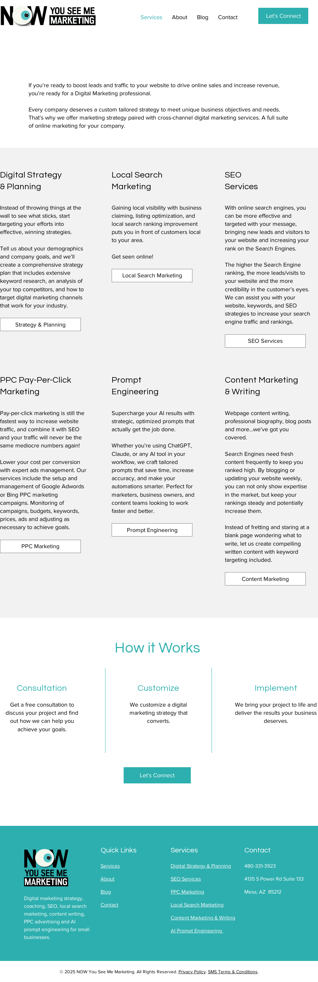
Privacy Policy (192, 971)
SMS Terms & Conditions (233, 971)
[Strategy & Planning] (40, 324)
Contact (109, 904)
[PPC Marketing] (40, 546)
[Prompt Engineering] (152, 530)
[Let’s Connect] (283, 16)
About (108, 879)
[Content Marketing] (265, 578)
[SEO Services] (265, 341)
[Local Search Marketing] (152, 275)
